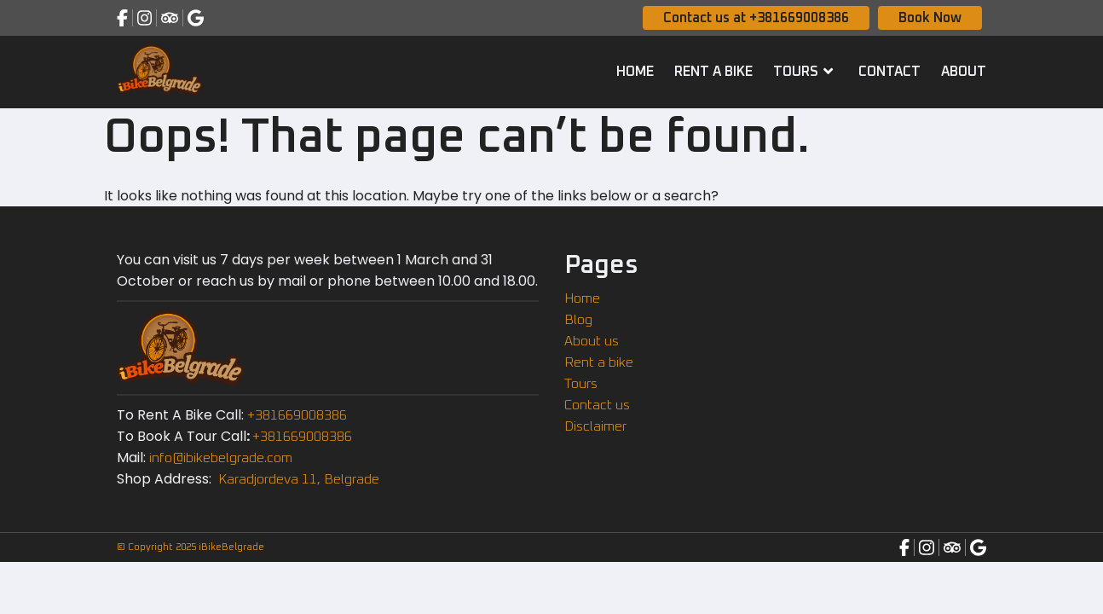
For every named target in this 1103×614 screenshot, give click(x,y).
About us (591, 341)
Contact (889, 71)
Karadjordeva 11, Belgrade (297, 479)
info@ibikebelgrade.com (220, 458)
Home (635, 71)
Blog (578, 320)
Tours (805, 70)
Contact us (597, 405)
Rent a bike (713, 71)
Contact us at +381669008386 (756, 18)
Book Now (930, 18)
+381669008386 (297, 415)
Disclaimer (595, 426)
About (963, 71)
